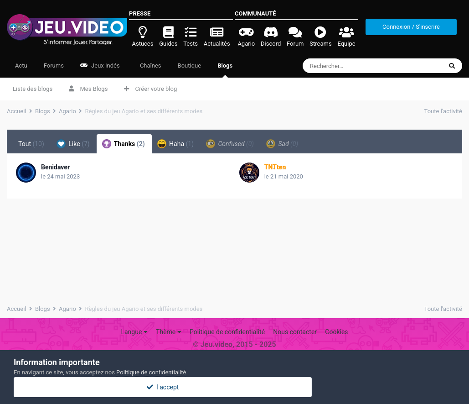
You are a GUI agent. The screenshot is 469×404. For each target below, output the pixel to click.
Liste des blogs (32, 88)
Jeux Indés (100, 65)
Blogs (224, 70)
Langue (134, 332)
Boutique (189, 65)
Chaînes (150, 65)
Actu (21, 65)
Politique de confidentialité (227, 332)
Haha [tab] (175, 143)
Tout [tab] (31, 143)
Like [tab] (73, 143)
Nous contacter (295, 332)
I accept (234, 387)
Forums (54, 65)
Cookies (336, 332)
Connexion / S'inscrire (411, 26)
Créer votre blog (150, 88)
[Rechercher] (356, 65)
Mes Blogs (88, 88)
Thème (168, 332)
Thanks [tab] (123, 143)
